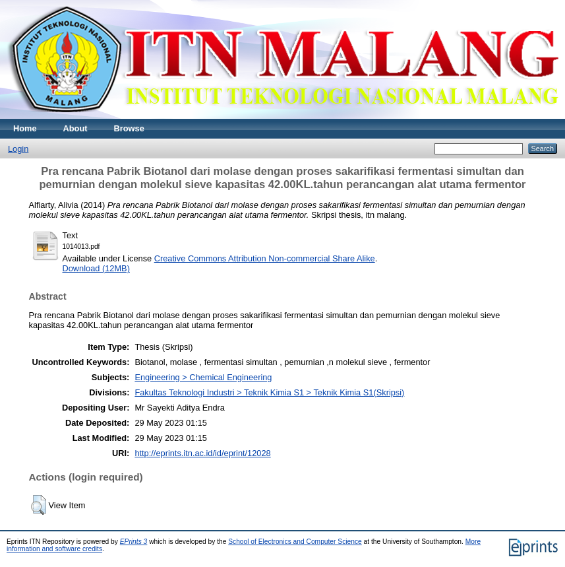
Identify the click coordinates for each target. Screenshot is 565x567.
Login (18, 149)
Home (25, 128)
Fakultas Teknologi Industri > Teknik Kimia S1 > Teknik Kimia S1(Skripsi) (269, 392)
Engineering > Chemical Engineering (203, 377)
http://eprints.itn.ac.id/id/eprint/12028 (202, 453)
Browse (129, 128)
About (75, 128)
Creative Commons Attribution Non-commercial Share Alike (264, 258)
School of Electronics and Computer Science (295, 541)
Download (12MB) (96, 268)
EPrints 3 (134, 541)
